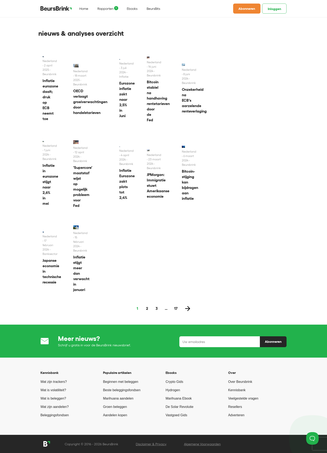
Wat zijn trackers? (53, 381)
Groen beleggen (115, 407)
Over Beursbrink (240, 381)
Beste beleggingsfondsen (122, 390)
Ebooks (132, 8)
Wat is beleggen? (53, 398)
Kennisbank (237, 390)
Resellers (235, 407)
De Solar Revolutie (179, 407)
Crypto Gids (174, 381)
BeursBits (153, 8)
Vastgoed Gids (176, 415)
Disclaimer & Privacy (151, 444)
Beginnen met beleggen (120, 381)
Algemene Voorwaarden (202, 444)
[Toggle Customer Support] (312, 438)
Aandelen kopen (115, 415)
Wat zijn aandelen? (54, 407)
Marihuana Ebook (179, 398)
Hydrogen (173, 390)
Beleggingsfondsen (54, 415)
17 (175, 308)
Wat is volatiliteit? (53, 390)
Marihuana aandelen (118, 398)
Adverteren (236, 415)
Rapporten (105, 8)
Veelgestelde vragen (243, 398)
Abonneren (246, 8)
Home (83, 8)
